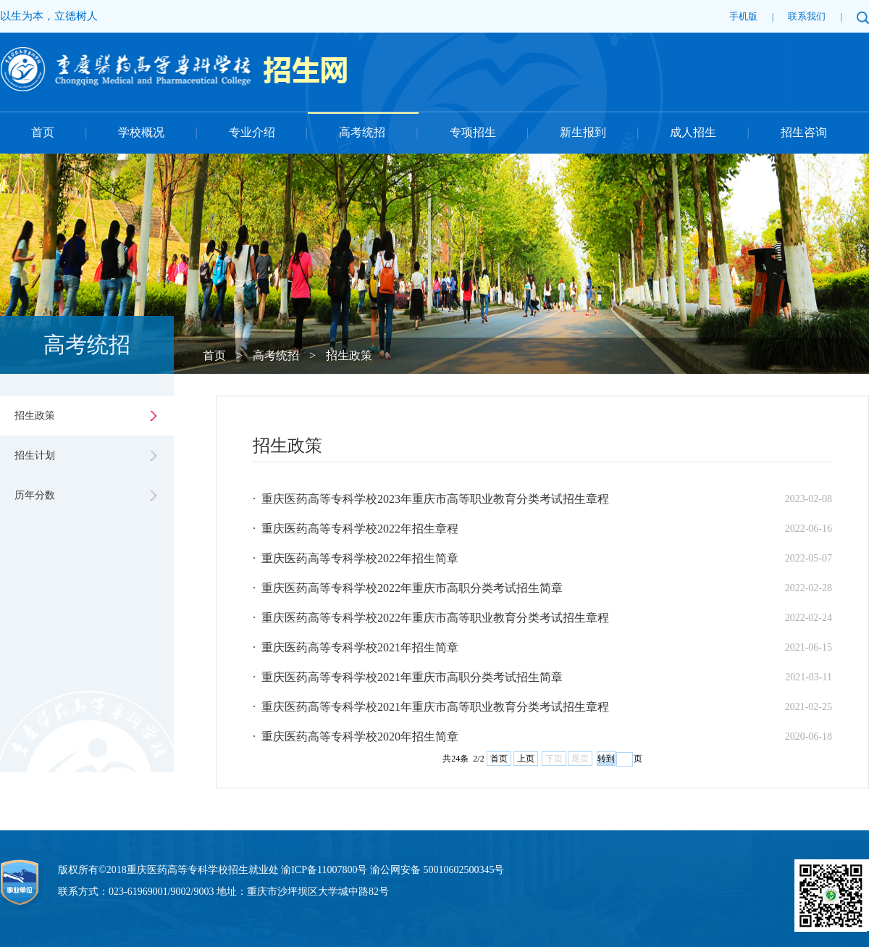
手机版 (743, 16)
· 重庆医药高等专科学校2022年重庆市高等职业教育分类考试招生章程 (431, 618)
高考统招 (362, 132)
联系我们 (807, 16)
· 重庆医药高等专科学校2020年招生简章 (355, 736)
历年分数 (34, 495)
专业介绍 (252, 132)
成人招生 (693, 132)
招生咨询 (804, 132)
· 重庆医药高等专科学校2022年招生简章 (355, 558)
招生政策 (349, 355)
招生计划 (34, 455)
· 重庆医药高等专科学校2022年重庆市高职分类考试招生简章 (408, 588)
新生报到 (583, 132)
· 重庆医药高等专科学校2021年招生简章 (355, 647)
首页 (42, 132)
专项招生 (473, 132)
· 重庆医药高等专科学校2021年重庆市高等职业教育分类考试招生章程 (431, 707)
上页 (525, 759)
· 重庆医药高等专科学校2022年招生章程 (355, 528)
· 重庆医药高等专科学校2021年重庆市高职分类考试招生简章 (408, 677)
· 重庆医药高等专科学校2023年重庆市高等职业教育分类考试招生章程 (431, 499)
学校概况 (141, 132)
